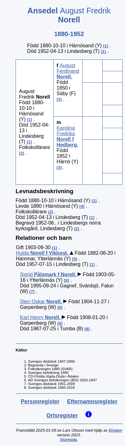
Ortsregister (62, 415)
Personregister (40, 401)
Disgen (115, 430)
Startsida (68, 439)
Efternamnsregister (92, 401)
